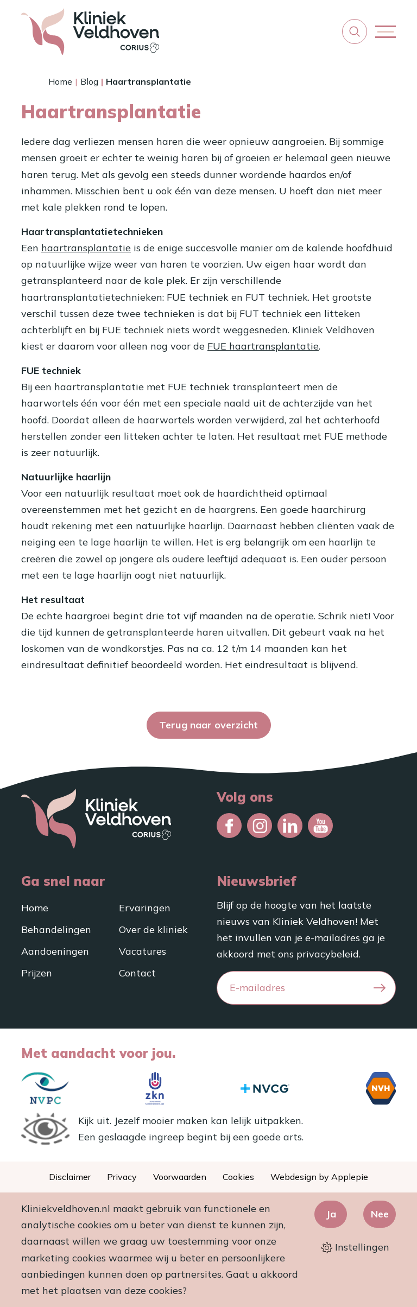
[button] (354, 31)
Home (60, 81)
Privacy (122, 1176)
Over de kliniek (153, 929)
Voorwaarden (179, 1176)
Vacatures (142, 951)
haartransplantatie (86, 248)
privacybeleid (327, 954)
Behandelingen (56, 929)
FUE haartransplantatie (263, 346)
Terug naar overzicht (208, 725)
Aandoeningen (55, 951)
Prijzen (36, 973)
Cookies (238, 1176)
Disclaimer (70, 1176)
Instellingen (355, 1247)
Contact (137, 973)
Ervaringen (144, 908)
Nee (380, 1214)
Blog (89, 81)
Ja (331, 1214)
